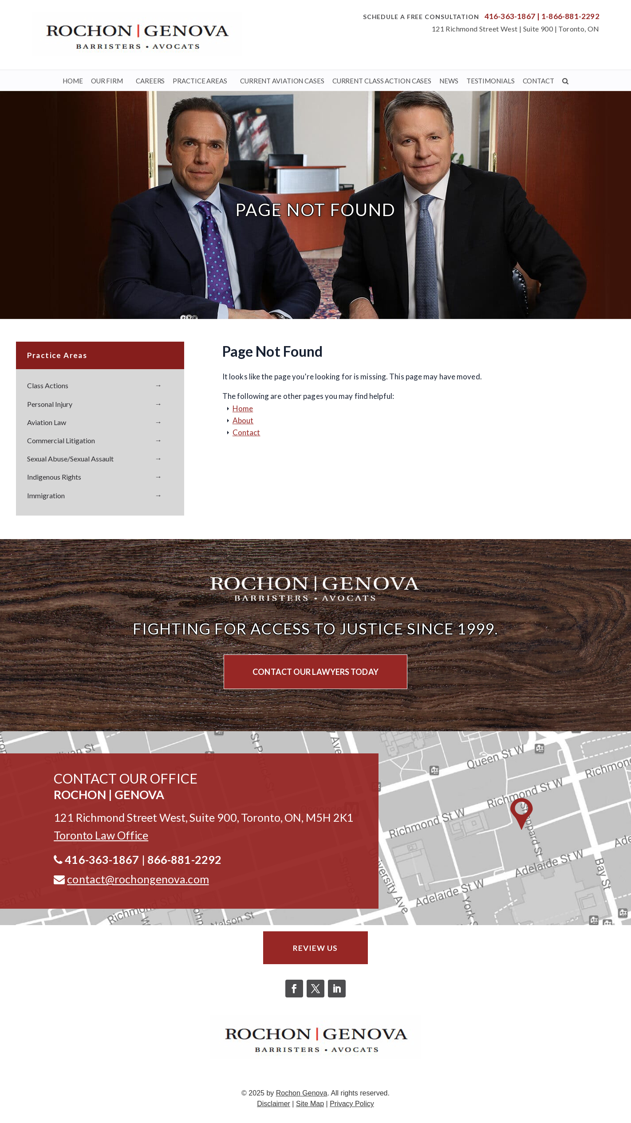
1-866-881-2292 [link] (570, 16)
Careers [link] (150, 81)
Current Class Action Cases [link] (381, 81)
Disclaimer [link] (273, 1106)
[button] (294, 991)
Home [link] (73, 81)
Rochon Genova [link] (301, 1095)
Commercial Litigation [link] (61, 440)
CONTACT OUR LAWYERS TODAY (315, 672)
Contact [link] (538, 81)
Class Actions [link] (47, 385)
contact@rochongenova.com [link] (138, 879)
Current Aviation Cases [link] (282, 81)
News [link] (448, 81)
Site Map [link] (310, 1106)
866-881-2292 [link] (184, 859)
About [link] (243, 420)
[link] (137, 34)
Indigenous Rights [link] (54, 477)
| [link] (538, 16)
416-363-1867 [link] (510, 16)
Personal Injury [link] (49, 404)
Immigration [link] (46, 495)
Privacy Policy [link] (352, 1106)
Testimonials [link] (490, 81)
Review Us (315, 949)
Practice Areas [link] (200, 81)
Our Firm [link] (107, 81)
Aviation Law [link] (46, 422)
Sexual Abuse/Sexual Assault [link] (70, 458)
